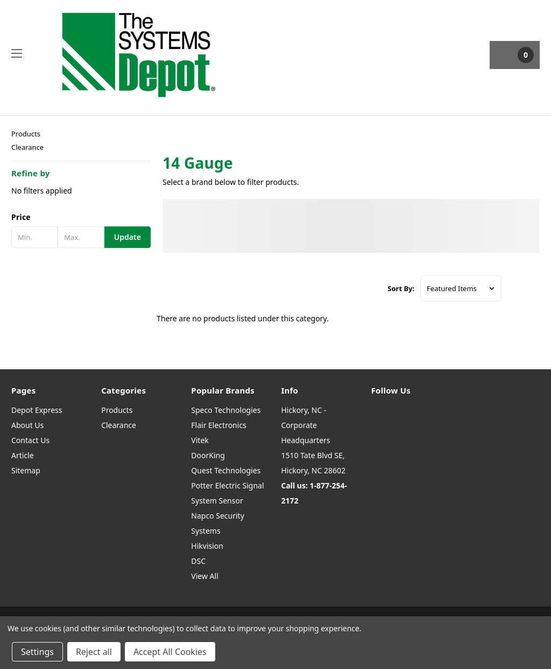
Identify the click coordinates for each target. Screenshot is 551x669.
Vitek (199, 440)
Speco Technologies (225, 410)
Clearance (27, 147)
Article (22, 455)
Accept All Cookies (170, 652)
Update (127, 237)
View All (204, 576)
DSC (198, 561)
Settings (37, 652)
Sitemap (25, 470)
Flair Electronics (218, 425)
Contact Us (30, 440)
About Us (27, 425)
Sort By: (400, 288)
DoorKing (207, 455)
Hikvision (207, 546)
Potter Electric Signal (227, 485)
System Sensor (217, 500)
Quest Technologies (225, 470)
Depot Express (36, 410)
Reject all (94, 652)
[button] (81, 217)
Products (25, 134)
